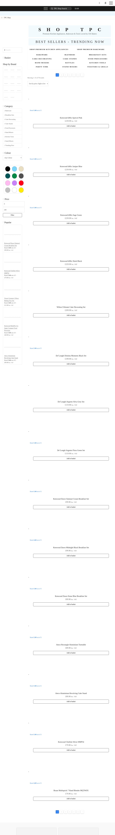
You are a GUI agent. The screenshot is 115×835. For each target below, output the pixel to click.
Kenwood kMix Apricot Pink (71, 118)
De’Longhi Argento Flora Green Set (71, 450)
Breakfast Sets (9, 115)
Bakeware (7, 111)
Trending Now (9, 145)
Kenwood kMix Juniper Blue (71, 166)
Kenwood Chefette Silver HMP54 (71, 742)
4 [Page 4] (69, 75)
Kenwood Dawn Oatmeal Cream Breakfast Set (71, 499)
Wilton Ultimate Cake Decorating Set (71, 307)
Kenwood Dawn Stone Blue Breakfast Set (71, 596)
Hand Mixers (8, 132)
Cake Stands (8, 124)
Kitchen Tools (9, 137)
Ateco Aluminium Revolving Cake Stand (71, 693)
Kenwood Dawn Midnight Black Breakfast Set (71, 547)
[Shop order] (37, 83)
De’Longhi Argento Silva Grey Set (71, 402)
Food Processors (9, 128)
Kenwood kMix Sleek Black (71, 261)
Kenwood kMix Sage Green (71, 215)
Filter (12, 215)
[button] (105, 3)
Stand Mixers (8, 141)
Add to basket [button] (71, 126)
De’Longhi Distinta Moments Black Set (71, 356)
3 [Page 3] (65, 75)
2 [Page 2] (61, 75)
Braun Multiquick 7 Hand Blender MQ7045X (71, 790)
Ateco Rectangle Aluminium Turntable (71, 645)
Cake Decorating (9, 119)
